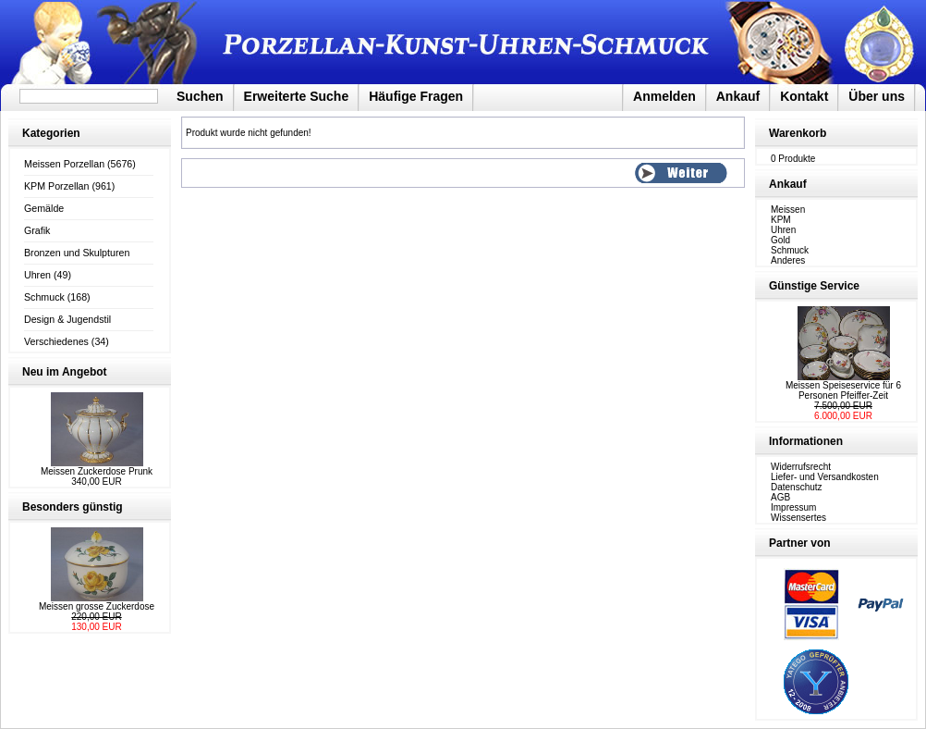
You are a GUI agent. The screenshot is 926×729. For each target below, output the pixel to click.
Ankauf (738, 96)
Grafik (37, 230)
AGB (780, 497)
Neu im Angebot (64, 371)
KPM (781, 220)
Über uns (876, 96)
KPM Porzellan (56, 186)
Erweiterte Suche (296, 96)
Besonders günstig (72, 506)
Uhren (37, 274)
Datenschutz (796, 487)
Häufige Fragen (416, 96)
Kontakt (804, 96)
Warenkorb (797, 133)
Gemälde (44, 208)
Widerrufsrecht (801, 467)
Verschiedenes (56, 341)
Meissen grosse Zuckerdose (96, 606)
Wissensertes (798, 518)
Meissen (788, 209)
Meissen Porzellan (64, 163)
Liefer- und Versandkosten (825, 477)
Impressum (793, 507)
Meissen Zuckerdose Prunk (96, 471)
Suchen (200, 96)
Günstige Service (814, 285)
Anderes (788, 260)
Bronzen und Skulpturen (76, 252)
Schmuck (44, 297)
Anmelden (664, 96)
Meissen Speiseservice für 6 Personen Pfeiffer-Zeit (843, 390)
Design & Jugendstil (67, 319)
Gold (780, 240)
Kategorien (51, 133)
